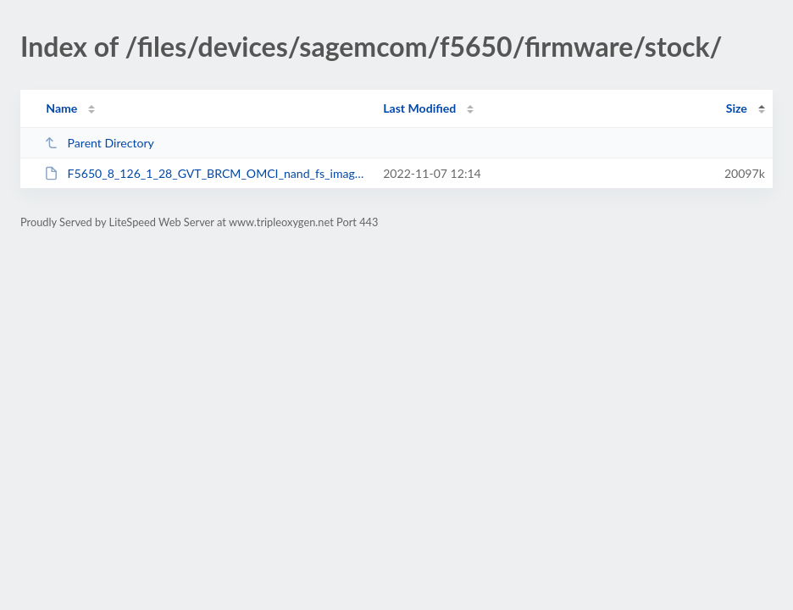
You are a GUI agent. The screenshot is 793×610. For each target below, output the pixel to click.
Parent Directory (99, 143)
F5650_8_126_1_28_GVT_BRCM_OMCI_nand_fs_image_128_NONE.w (206, 173)
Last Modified (419, 108)
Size (736, 108)
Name (61, 108)
